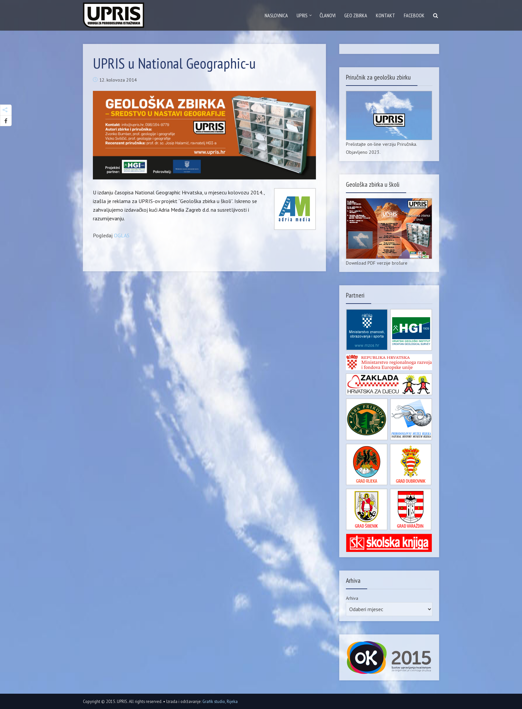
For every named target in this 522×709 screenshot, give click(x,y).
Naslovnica (276, 15)
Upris (302, 15)
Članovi (328, 15)
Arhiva (352, 598)
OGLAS (122, 235)
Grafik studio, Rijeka (220, 701)
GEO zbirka (355, 15)
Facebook (414, 15)
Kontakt (385, 15)
